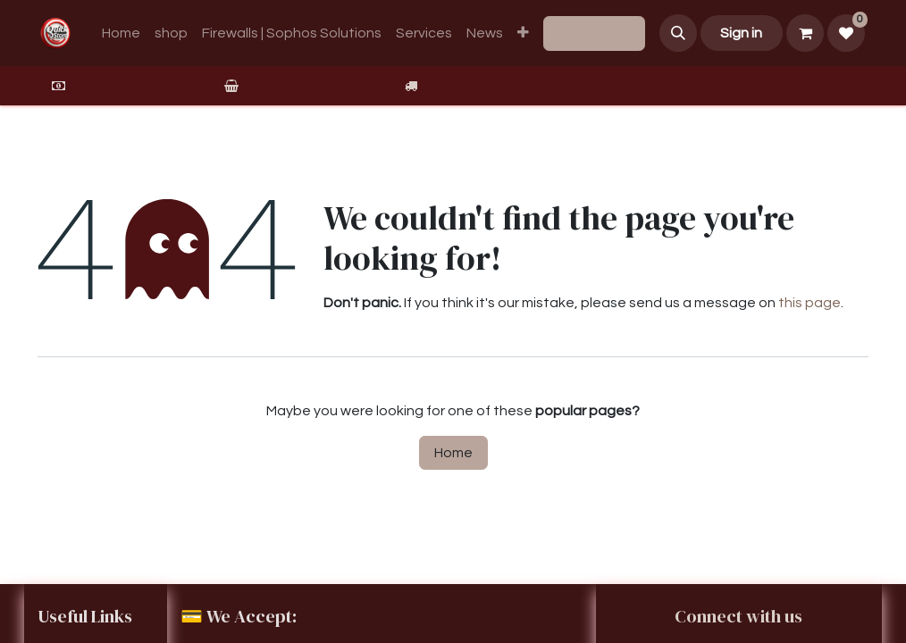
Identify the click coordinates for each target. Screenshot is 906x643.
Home (453, 453)
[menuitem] (121, 33)
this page (809, 303)
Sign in (741, 33)
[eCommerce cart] (805, 33)
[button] (678, 33)
